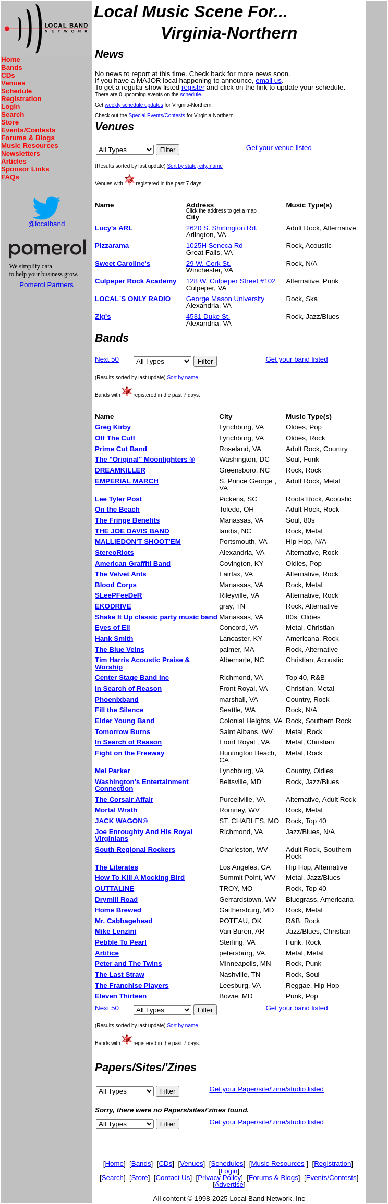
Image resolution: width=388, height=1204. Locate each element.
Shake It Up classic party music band (156, 617)
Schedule (16, 91)
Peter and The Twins (128, 963)
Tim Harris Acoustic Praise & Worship (142, 663)
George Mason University (225, 299)
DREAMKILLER (120, 470)
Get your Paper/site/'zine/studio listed (266, 1089)
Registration (21, 99)
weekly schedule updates (134, 105)
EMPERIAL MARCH (127, 481)
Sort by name (182, 377)
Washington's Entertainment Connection (142, 785)
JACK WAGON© (121, 821)
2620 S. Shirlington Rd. (222, 228)
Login (10, 106)
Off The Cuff (115, 438)
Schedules (227, 1164)
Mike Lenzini (115, 931)
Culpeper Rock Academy (136, 281)
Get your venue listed (279, 148)
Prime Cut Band (121, 449)
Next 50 (107, 359)
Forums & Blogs (28, 138)
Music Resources (29, 146)
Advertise (229, 1184)
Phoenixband (117, 699)
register (192, 87)
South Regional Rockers (135, 849)
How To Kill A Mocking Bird (140, 878)
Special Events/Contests (156, 115)
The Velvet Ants (121, 574)
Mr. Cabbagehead (123, 921)
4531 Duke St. (208, 316)
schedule (190, 94)
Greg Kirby (113, 427)
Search (12, 114)
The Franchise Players (132, 985)
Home (10, 60)
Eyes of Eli (112, 627)
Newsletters (20, 153)
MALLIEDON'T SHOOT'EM (138, 541)
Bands (11, 67)
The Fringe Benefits (127, 520)
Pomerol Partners (46, 285)
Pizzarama (112, 246)
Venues (13, 83)
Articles (14, 161)
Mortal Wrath (116, 810)
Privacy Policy (219, 1178)
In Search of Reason (128, 688)
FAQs (10, 177)
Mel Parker (112, 771)
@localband (46, 224)
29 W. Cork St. (208, 263)
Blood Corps (116, 585)
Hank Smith (114, 638)
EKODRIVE (113, 606)
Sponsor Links (25, 169)
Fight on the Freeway (129, 753)
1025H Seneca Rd (214, 246)
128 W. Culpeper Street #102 (231, 281)
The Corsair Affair (124, 799)
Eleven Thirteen (121, 996)
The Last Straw (119, 974)
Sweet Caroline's (122, 263)
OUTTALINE (114, 888)
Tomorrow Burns (122, 732)
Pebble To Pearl (121, 942)
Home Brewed (118, 910)
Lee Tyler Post (118, 499)
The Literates (116, 867)
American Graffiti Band (133, 563)
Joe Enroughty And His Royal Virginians (143, 835)
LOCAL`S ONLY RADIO (133, 299)
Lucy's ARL (113, 228)
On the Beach (117, 509)
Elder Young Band (124, 721)
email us (269, 80)
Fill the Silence (119, 710)
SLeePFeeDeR (118, 595)
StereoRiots (114, 552)
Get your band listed (296, 359)
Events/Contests (28, 130)
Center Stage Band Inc (132, 677)
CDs (8, 75)
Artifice (107, 953)
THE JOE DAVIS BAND (132, 531)
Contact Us (172, 1178)
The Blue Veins (119, 649)
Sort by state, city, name (195, 166)
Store (10, 122)
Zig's (103, 316)
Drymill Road (116, 899)
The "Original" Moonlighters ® (145, 459)
